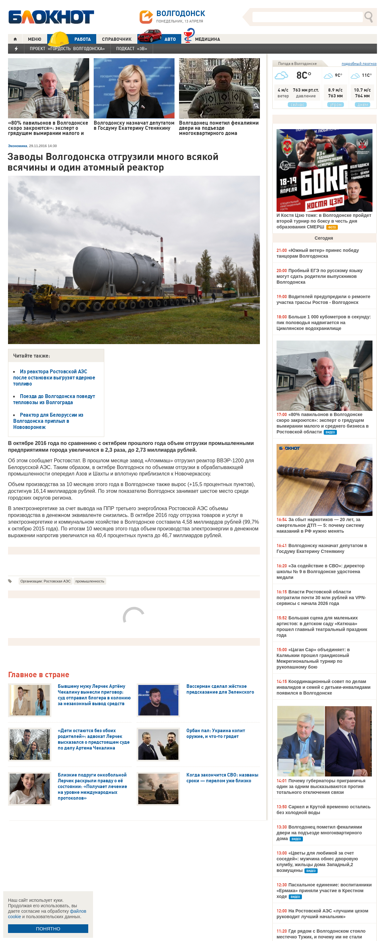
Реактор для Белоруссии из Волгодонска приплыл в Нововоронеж (48, 421)
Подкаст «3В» (131, 48)
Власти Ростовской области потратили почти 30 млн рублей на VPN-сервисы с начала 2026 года (321, 597)
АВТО (156, 39)
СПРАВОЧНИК (117, 39)
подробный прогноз (359, 63)
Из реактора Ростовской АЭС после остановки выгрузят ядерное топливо (54, 377)
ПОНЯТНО (48, 928)
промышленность (89, 581)
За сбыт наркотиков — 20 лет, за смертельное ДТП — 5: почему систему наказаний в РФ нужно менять (320, 525)
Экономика (17, 146)
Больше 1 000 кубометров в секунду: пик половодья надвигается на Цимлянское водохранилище (324, 322)
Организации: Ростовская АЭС (46, 581)
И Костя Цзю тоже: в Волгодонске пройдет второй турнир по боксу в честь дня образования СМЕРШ (324, 221)
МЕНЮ (34, 39)
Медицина (202, 38)
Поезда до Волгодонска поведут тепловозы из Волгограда (54, 399)
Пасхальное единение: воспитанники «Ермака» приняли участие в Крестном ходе (324, 890)
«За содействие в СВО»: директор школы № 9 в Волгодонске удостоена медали (320, 571)
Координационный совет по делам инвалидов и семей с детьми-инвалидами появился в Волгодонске (324, 687)
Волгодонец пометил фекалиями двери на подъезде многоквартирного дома (319, 832)
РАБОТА (69, 39)
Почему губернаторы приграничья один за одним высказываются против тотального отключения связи (321, 786)
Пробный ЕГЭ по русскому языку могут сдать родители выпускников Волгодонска (320, 276)
